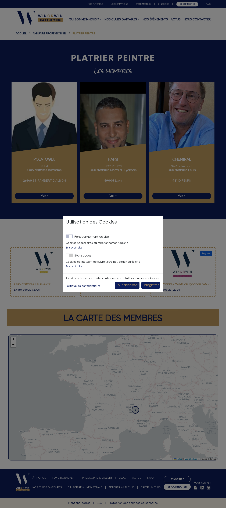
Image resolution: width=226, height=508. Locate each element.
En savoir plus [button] (74, 247)
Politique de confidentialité (83, 286)
